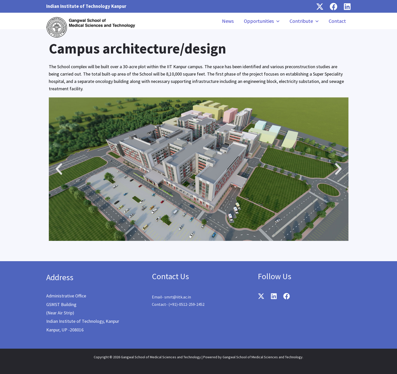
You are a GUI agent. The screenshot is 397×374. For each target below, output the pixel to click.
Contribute (304, 21)
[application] (276, 21)
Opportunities (261, 21)
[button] (59, 169)
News (228, 21)
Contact (337, 21)
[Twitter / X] (320, 6)
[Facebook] (333, 6)
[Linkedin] (347, 6)
